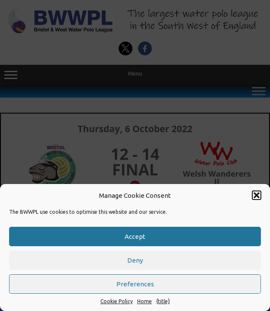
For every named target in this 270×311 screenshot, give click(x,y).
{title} (163, 301)
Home (144, 301)
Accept (135, 236)
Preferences (135, 284)
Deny (135, 260)
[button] (256, 195)
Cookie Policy (116, 301)
